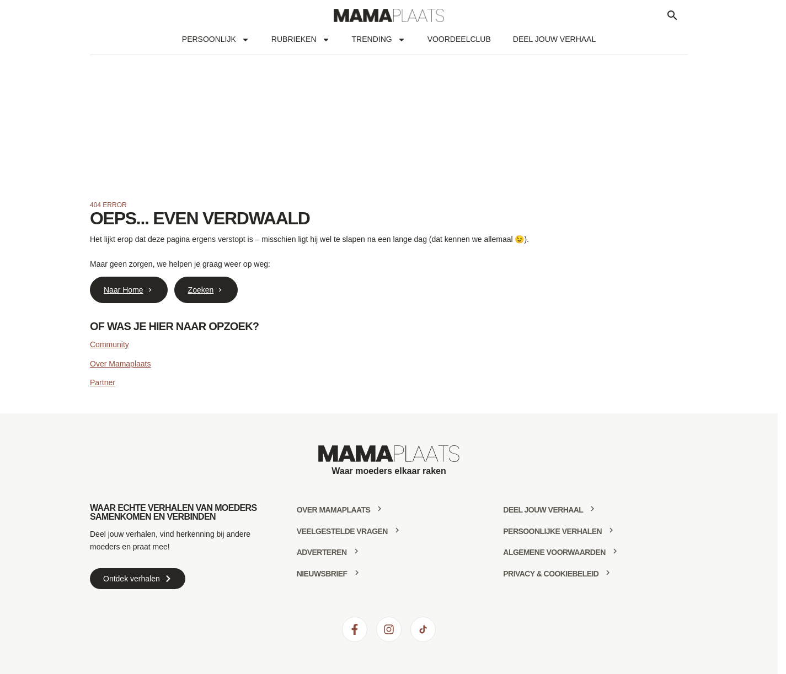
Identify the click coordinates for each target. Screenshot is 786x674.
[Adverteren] (356, 551)
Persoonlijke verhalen (552, 531)
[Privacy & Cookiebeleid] (608, 573)
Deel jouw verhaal (554, 39)
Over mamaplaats (334, 509)
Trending (378, 39)
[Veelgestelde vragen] (397, 530)
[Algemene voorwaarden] (615, 551)
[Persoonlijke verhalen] (611, 530)
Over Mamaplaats (120, 363)
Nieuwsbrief (322, 573)
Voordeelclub (459, 39)
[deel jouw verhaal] (592, 509)
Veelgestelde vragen (342, 531)
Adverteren (322, 552)
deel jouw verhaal (543, 509)
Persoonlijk (215, 39)
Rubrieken (300, 39)
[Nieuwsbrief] (357, 573)
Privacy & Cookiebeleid (550, 573)
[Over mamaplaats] (379, 509)
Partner (102, 382)
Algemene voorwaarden (554, 552)
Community (109, 344)
